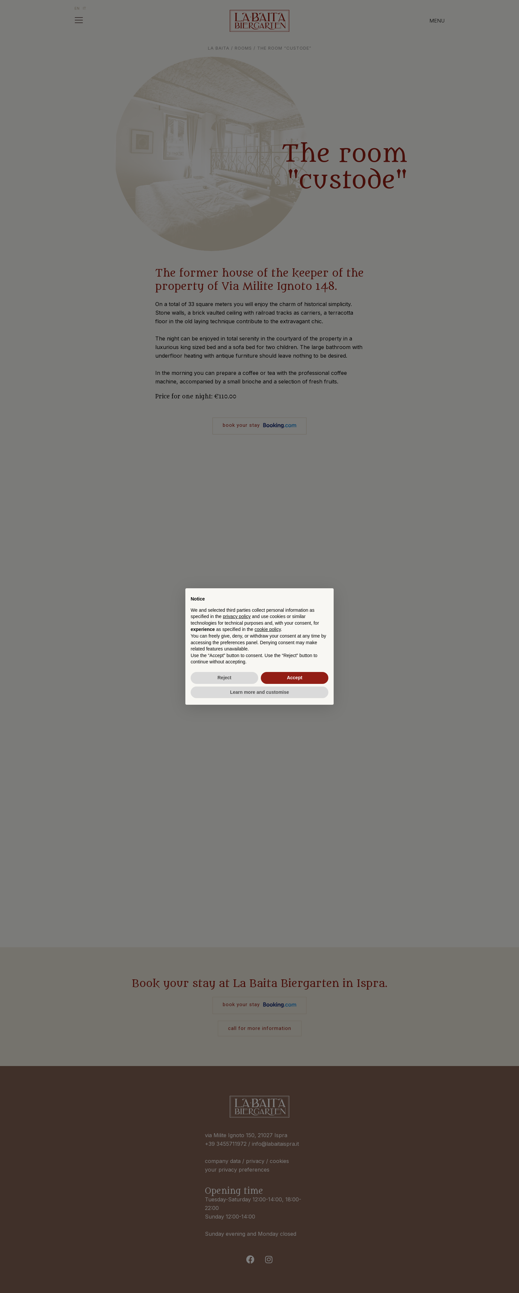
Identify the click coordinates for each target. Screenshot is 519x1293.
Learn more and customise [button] (259, 692)
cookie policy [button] (268, 629)
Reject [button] (224, 677)
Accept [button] (295, 677)
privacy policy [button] (237, 616)
